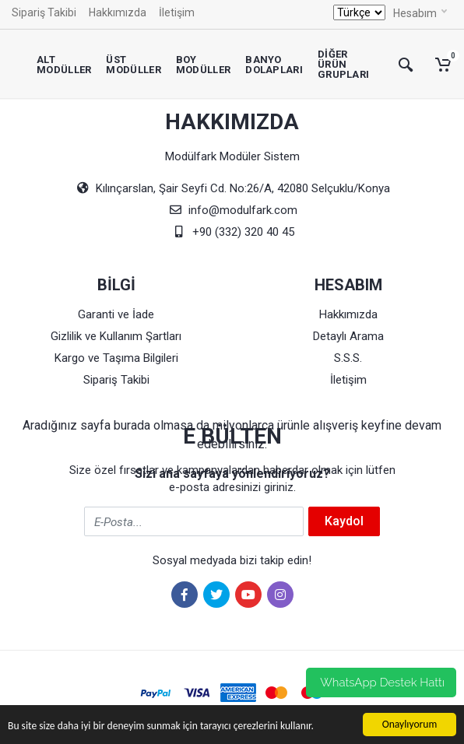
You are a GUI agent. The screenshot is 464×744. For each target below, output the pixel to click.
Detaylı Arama (348, 336)
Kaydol (344, 521)
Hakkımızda (117, 12)
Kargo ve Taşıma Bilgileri (116, 358)
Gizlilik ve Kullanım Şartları (116, 336)
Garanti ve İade (116, 314)
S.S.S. (348, 358)
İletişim (177, 12)
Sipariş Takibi (44, 12)
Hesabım (420, 12)
